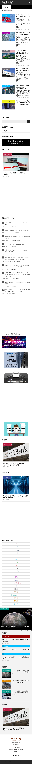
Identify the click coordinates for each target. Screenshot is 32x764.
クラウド (16, 559)
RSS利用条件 (16, 744)
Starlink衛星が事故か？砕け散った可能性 (14, 244)
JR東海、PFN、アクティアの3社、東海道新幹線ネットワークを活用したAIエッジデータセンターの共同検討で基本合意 (17, 274)
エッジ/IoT (16, 556)
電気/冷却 (14, 293)
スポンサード (16, 565)
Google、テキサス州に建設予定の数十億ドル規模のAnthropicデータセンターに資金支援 (17, 266)
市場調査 (16, 577)
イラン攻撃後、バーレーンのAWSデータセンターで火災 (17, 223)
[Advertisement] (16, 198)
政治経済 (16, 580)
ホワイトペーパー (16, 574)
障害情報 (14, 226)
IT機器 (16, 553)
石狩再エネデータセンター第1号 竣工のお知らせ (16, 230)
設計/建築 (14, 269)
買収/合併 (16, 592)
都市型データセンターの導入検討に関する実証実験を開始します (17, 237)
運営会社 (16, 751)
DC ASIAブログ (16, 547)
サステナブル (16, 562)
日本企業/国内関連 (16, 232)
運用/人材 (16, 598)
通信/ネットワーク (16, 595)
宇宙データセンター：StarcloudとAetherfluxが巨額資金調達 (17, 283)
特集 (16, 586)
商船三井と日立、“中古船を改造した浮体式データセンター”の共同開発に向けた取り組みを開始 (17, 258)
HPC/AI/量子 (16, 550)
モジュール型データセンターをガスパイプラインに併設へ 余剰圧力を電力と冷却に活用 (17, 290)
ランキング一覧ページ (26, 630)
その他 (16, 568)
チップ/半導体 (16, 571)
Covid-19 (16, 544)
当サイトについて (16, 742)
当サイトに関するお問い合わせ (16, 749)
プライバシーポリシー (16, 747)
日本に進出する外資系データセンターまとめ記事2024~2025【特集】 (16, 250)
